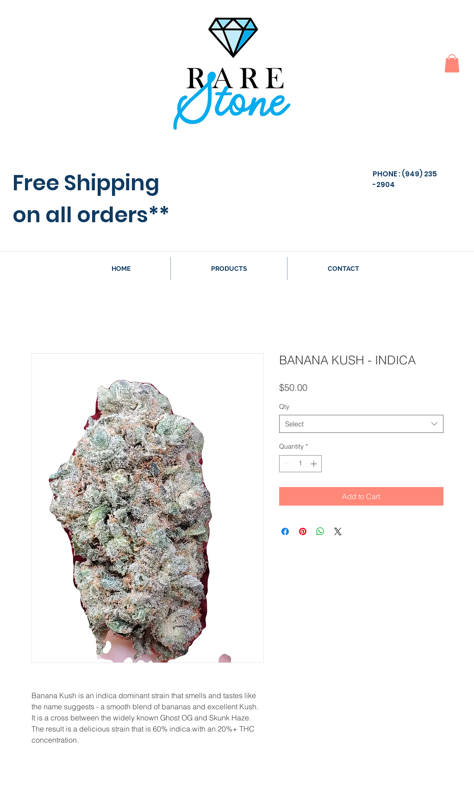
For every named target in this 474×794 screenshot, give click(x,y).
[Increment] (314, 464)
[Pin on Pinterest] (302, 531)
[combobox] (361, 424)
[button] (452, 63)
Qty (284, 406)
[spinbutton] (300, 464)
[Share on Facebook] (285, 531)
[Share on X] (337, 531)
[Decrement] (286, 464)
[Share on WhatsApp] (320, 531)
